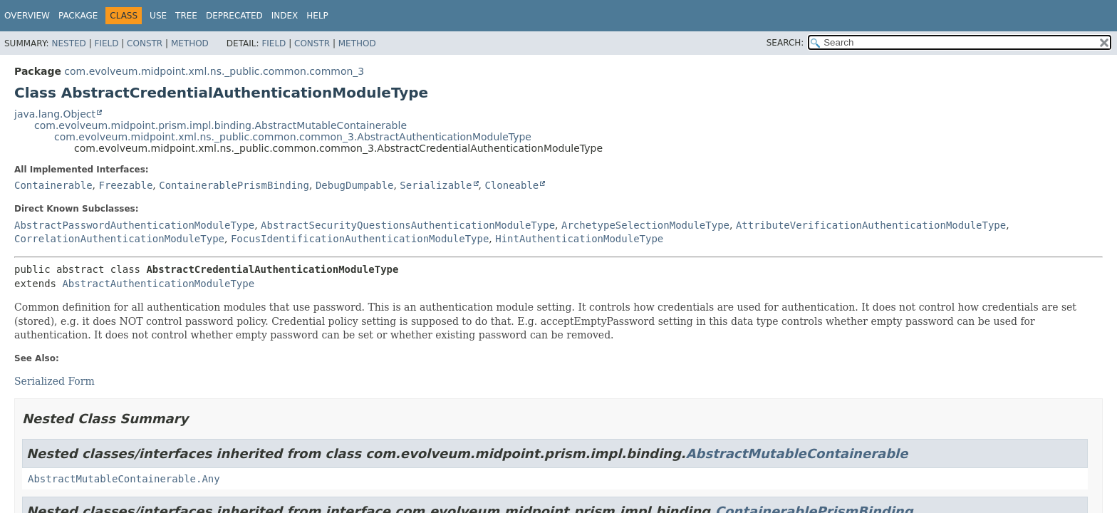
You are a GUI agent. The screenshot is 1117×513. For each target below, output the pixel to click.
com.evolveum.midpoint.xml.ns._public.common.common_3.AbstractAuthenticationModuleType (292, 136)
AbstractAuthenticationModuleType (158, 283)
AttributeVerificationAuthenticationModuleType (871, 225)
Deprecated (234, 16)
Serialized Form (54, 381)
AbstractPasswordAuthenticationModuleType (134, 225)
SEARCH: (785, 43)
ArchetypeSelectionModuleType (645, 225)
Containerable (53, 185)
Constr (144, 43)
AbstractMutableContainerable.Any (124, 478)
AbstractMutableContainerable (797, 453)
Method (190, 43)
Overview (27, 16)
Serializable (436, 185)
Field (106, 43)
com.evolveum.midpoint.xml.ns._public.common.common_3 (214, 71)
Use (158, 16)
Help (317, 16)
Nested (68, 43)
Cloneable (511, 185)
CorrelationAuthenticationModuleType (119, 238)
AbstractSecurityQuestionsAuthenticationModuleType (408, 225)
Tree (186, 16)
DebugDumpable (355, 185)
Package (78, 16)
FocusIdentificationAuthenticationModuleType (360, 238)
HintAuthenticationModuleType (579, 238)
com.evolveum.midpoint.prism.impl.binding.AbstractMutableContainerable (220, 125)
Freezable (125, 185)
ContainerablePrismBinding (234, 185)
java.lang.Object (54, 114)
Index (284, 16)
